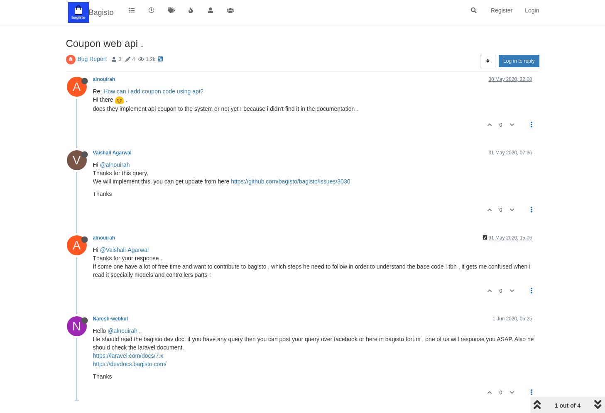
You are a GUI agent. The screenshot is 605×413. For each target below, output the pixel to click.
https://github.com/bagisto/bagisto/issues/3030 (290, 181)
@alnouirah (115, 164)
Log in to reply (518, 61)
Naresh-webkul (110, 319)
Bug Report (92, 59)
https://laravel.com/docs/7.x (128, 355)
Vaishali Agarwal (112, 153)
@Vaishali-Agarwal (124, 250)
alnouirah (104, 79)
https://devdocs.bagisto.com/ (130, 364)
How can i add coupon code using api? (153, 91)
